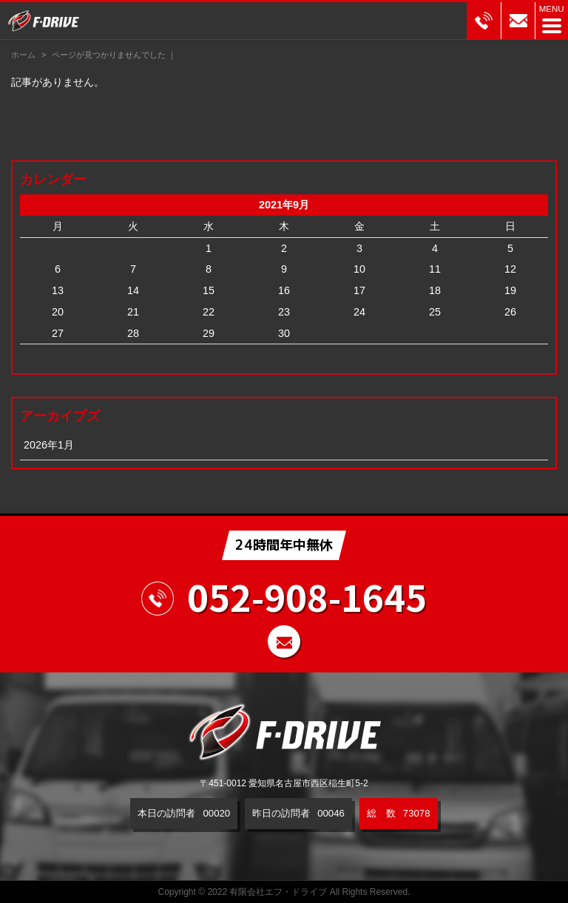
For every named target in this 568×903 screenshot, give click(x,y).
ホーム (23, 54)
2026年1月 (49, 445)
